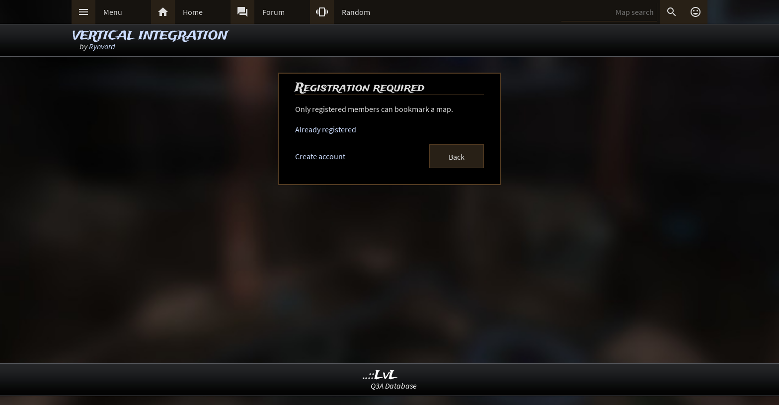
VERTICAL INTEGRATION (150, 36)
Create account (320, 156)
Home (193, 12)
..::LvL (380, 375)
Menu (112, 12)
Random (356, 12)
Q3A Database (394, 386)
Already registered (325, 129)
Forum (273, 12)
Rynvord (102, 46)
